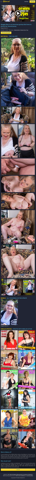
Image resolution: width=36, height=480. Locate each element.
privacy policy (30, 439)
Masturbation (17, 30)
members (26, 1)
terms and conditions (20, 439)
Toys (27, 30)
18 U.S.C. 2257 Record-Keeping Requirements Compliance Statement (18, 438)
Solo (25, 30)
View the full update (6, 32)
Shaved (22, 30)
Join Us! (32, 1)
